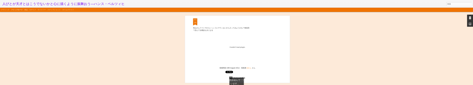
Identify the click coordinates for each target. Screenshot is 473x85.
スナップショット (54, 10)
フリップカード (17, 10)
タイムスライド (68, 10)
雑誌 (26, 10)
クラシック (5, 10)
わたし (249, 15)
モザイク (32, 10)
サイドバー (42, 10)
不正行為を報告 (250, 83)
